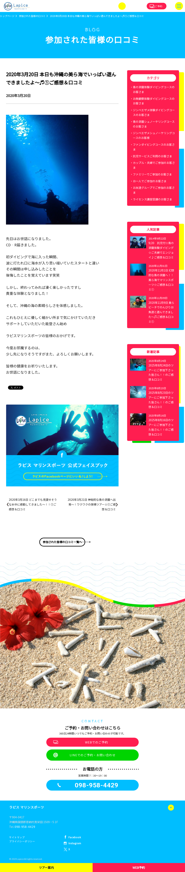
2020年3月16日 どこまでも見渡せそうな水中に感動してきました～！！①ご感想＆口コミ (33, 504)
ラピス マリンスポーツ (26, 807)
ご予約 (158, 6)
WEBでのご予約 (96, 742)
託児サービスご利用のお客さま (152, 156)
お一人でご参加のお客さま (149, 181)
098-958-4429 (25, 827)
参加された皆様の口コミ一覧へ (62, 542)
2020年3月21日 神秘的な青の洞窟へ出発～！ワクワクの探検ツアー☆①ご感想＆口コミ (92, 504)
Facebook (74, 837)
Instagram (74, 843)
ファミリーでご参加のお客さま (152, 174)
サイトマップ (17, 837)
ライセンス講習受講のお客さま (152, 199)
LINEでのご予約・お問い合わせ (93, 755)
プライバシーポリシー (22, 841)
